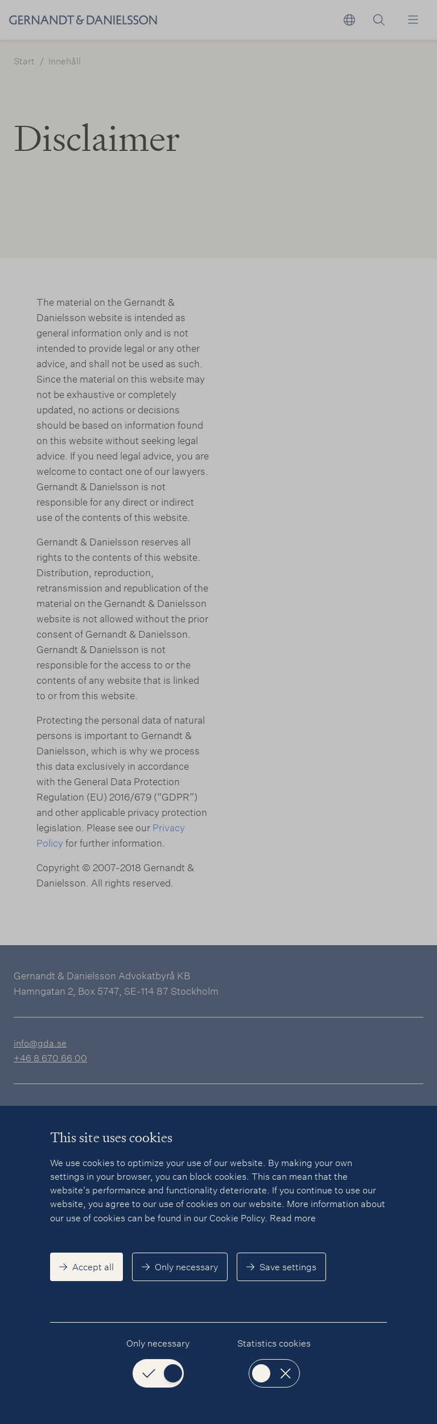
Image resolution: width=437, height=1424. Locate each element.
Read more (293, 1218)
